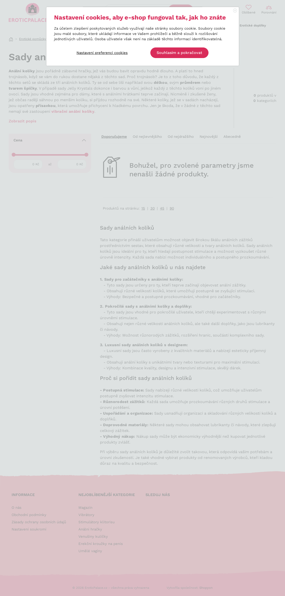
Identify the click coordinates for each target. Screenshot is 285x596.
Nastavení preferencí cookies (102, 53)
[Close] (235, 11)
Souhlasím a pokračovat (179, 52)
